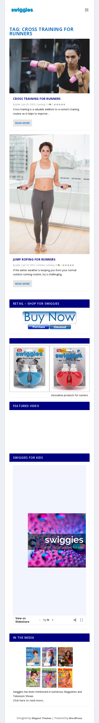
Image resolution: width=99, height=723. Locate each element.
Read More (22, 123)
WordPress (75, 718)
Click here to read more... (29, 700)
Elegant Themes (41, 718)
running (41, 104)
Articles (41, 265)
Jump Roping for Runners (34, 259)
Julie (18, 104)
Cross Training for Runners (37, 99)
